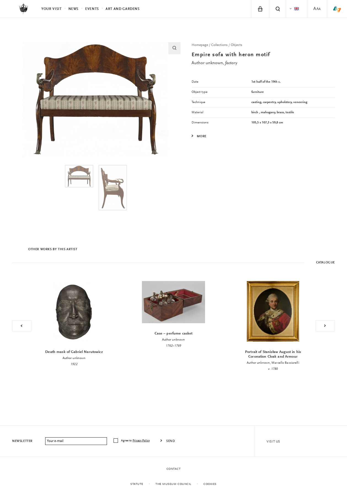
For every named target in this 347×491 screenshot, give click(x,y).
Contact (173, 469)
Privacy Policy (141, 440)
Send (170, 441)
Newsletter (22, 441)
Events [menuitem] (92, 9)
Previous (21, 325)
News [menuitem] (73, 9)
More (201, 136)
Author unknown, (214, 63)
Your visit (51, 9)
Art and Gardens (123, 9)
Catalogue (325, 262)
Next (325, 325)
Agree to (135, 440)
